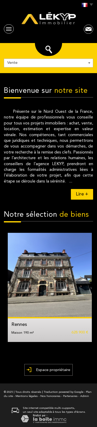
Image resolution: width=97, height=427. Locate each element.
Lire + (82, 194)
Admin (84, 396)
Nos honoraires (50, 396)
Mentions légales (27, 396)
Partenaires (70, 396)
